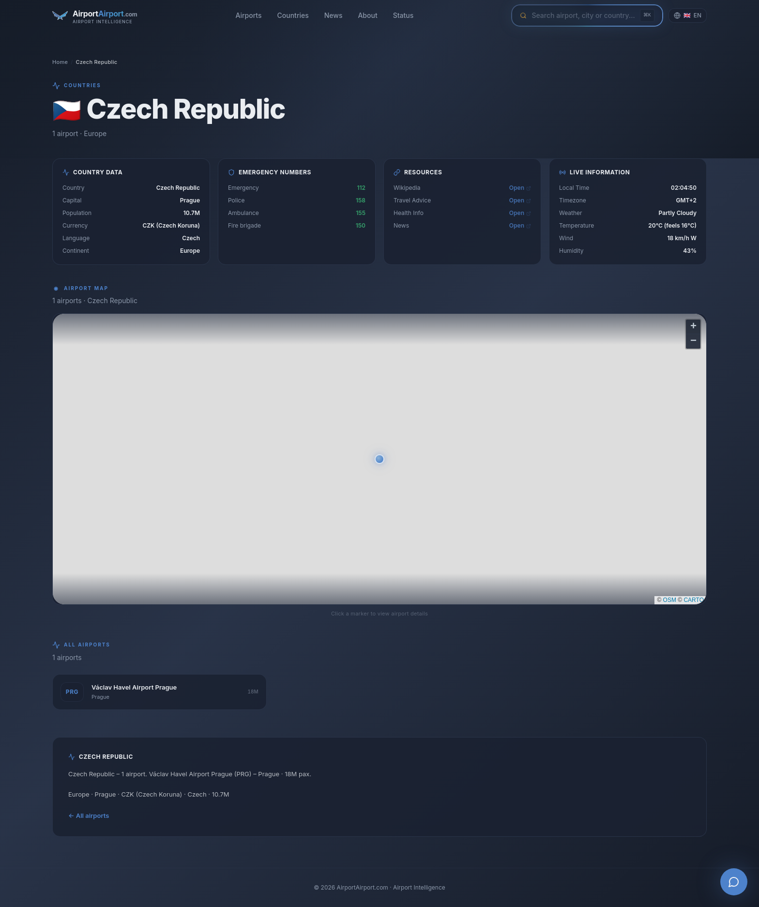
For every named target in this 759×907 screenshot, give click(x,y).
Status (403, 15)
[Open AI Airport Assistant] (733, 881)
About (367, 15)
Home (60, 62)
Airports (248, 15)
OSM (669, 600)
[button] (379, 459)
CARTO (693, 600)
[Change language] (687, 15)
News (333, 15)
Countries (293, 15)
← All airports (88, 815)
